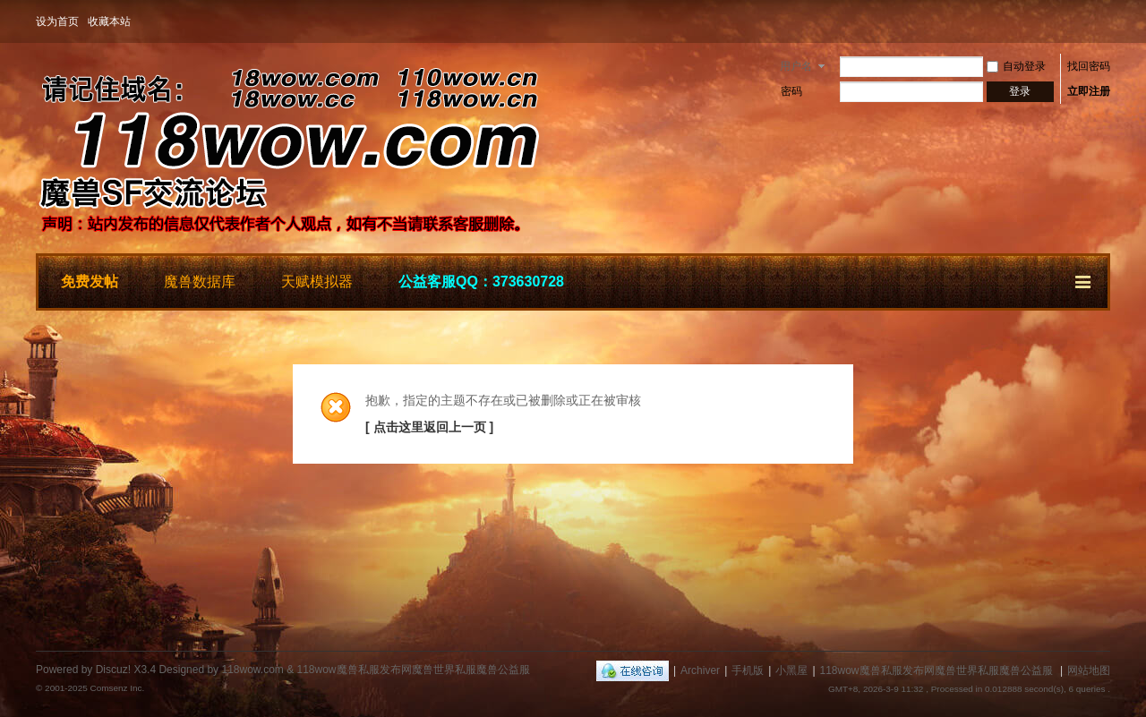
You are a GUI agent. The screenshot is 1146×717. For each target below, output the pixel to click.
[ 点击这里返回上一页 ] (429, 427)
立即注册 (1088, 91)
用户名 (796, 66)
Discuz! (113, 669)
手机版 (747, 670)
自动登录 (1016, 66)
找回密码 (1088, 66)
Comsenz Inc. (117, 688)
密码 (791, 91)
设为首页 (57, 21)
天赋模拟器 (317, 281)
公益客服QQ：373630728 (481, 281)
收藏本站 (109, 21)
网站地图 (1088, 670)
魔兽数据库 (199, 281)
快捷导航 (1084, 279)
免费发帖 (89, 281)
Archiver (700, 670)
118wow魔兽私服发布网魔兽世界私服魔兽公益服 (936, 670)
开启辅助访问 (1105, 21)
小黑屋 (791, 670)
